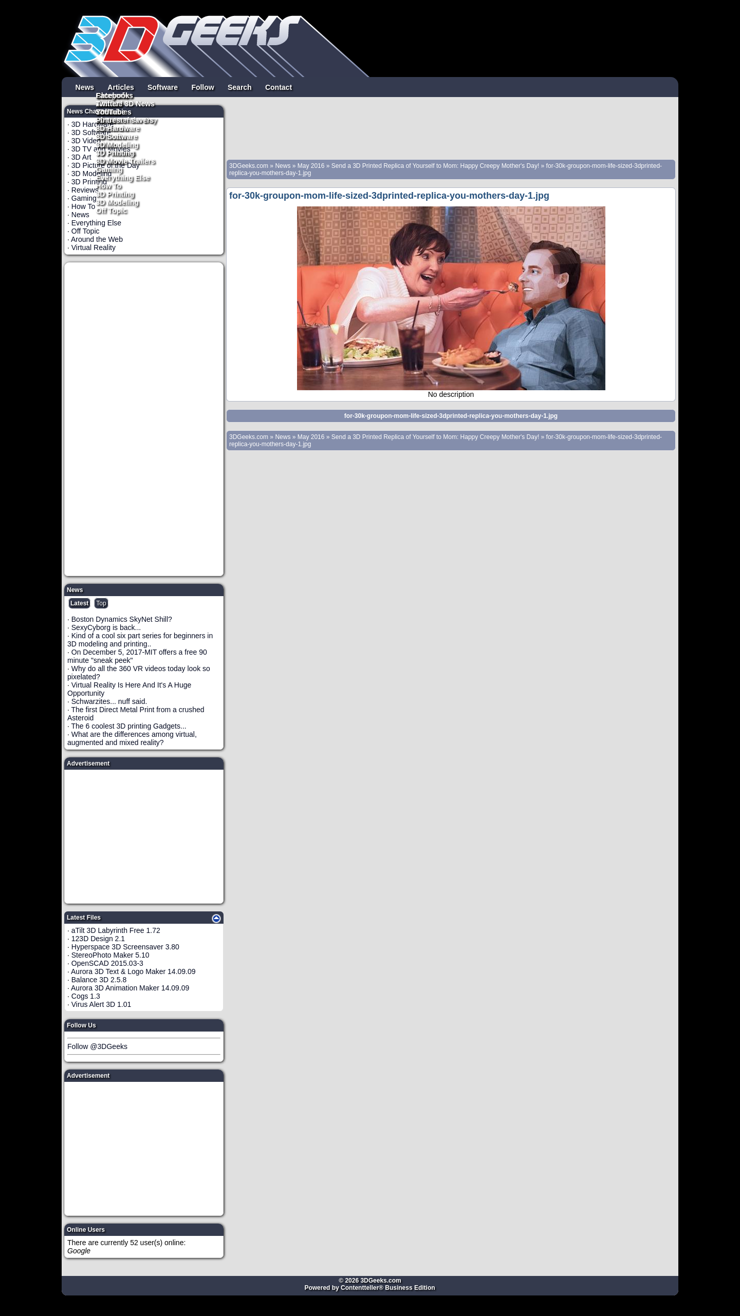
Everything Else (123, 177)
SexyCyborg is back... (106, 627)
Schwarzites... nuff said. (109, 701)
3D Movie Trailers (125, 161)
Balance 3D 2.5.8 (98, 980)
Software (162, 87)
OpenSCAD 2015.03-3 (107, 963)
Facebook (113, 95)
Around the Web (97, 239)
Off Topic (111, 210)
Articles (120, 87)
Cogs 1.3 (85, 996)
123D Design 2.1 (98, 938)
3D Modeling (117, 202)
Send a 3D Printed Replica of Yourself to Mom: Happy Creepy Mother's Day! (435, 165)
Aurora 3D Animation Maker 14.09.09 (130, 988)
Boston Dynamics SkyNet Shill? (121, 619)
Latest (79, 603)
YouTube (111, 111)
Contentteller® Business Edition (388, 1287)
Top (101, 603)
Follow (202, 87)
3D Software (117, 136)
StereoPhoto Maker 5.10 (110, 955)
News (85, 87)
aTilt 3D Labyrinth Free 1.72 (115, 930)
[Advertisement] (144, 419)
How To (109, 185)
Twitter (107, 103)
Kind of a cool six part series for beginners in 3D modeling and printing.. (140, 640)
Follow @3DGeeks (97, 1046)
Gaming (109, 169)
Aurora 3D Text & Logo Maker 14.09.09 (133, 971)
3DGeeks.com (249, 165)
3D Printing (115, 193)
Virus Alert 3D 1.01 (101, 1004)
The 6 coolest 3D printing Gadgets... (129, 726)
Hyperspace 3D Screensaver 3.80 (125, 947)
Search (240, 87)
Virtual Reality (93, 247)
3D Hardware (118, 128)
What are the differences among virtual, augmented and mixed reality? (132, 738)
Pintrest (109, 120)
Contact (278, 87)
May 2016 (311, 165)
